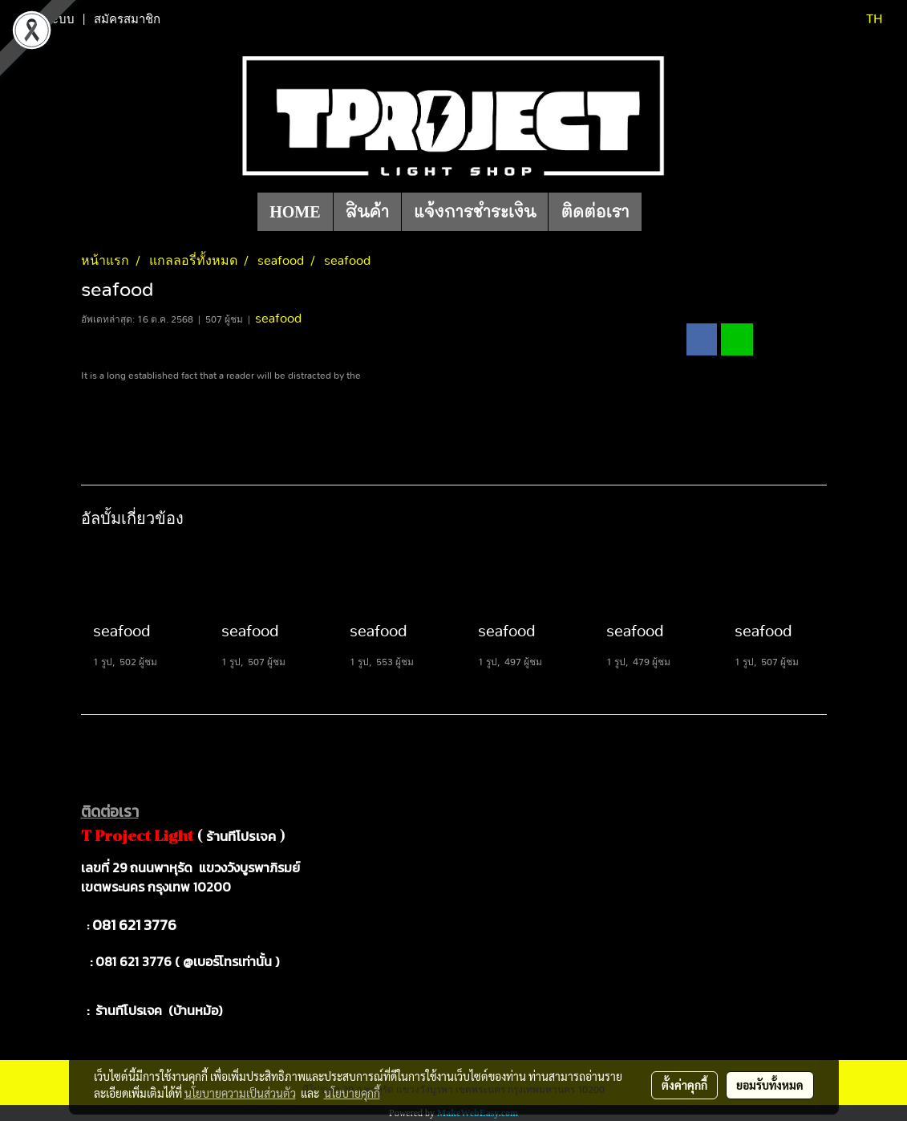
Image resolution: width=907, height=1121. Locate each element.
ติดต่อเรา (595, 212)
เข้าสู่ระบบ (47, 19)
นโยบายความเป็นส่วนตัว (240, 1093)
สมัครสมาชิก (127, 19)
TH (864, 19)
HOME (294, 212)
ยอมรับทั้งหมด (770, 1085)
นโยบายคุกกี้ (352, 1093)
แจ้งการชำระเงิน (475, 212)
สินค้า (368, 212)
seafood (278, 318)
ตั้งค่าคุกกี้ (684, 1085)
